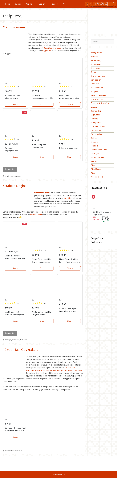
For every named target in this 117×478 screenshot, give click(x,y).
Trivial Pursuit (96, 169)
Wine (93, 173)
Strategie (95, 153)
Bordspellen (96, 64)
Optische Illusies (98, 126)
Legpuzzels (95, 115)
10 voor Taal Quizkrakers (20, 350)
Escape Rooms (97, 87)
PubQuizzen (96, 130)
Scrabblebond (36, 215)
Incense (94, 107)
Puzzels (31, 4)
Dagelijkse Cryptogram (53, 48)
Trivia (93, 165)
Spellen (44, 4)
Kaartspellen (96, 111)
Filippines (95, 91)
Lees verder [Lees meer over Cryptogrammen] (10, 169)
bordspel (8, 340)
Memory (94, 119)
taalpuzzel (17, 176)
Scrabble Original (15, 186)
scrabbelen (16, 340)
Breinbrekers (96, 68)
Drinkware (95, 84)
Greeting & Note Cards (100, 103)
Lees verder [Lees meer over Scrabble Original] (10, 333)
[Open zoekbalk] (64, 4)
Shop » (15, 104)
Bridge (93, 72)
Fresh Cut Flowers (98, 95)
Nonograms (96, 122)
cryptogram (9, 176)
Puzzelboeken (96, 134)
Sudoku (55, 4)
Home (7, 4)
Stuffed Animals (97, 157)
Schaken (94, 142)
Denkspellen (96, 80)
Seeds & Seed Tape (99, 150)
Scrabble (67, 198)
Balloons (94, 56)
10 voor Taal (9, 451)
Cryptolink (46, 51)
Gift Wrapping (97, 99)
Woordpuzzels (97, 177)
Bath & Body (96, 60)
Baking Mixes (96, 53)
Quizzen (18, 4)
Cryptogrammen (15, 27)
